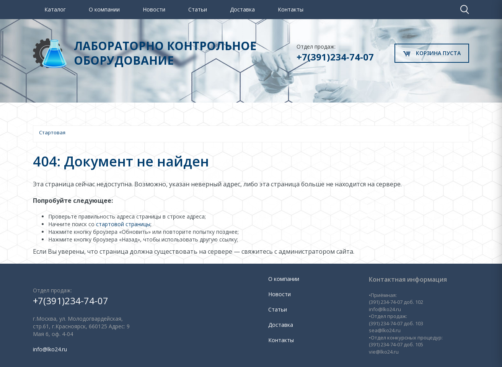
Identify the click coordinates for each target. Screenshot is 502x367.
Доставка (242, 9)
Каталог (55, 9)
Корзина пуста (432, 53)
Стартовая (52, 132)
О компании (104, 9)
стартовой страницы (123, 224)
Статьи (197, 9)
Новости (154, 9)
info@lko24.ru (50, 349)
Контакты (290, 9)
